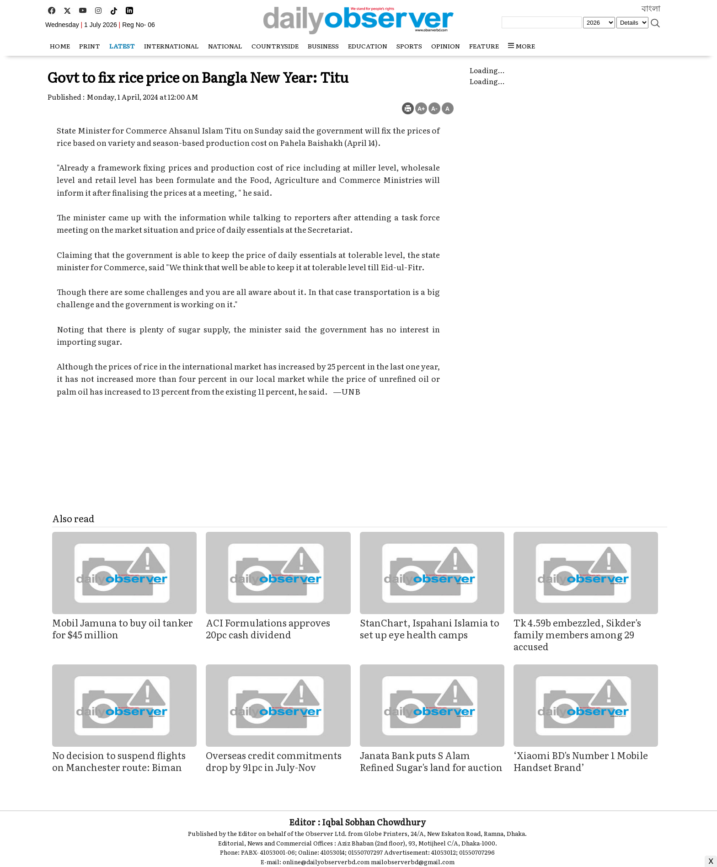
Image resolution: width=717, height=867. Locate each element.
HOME (60, 45)
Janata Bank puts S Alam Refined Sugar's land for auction (431, 761)
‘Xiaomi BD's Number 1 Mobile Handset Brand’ (581, 761)
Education (367, 45)
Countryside (275, 45)
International (171, 45)
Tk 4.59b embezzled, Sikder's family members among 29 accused (577, 634)
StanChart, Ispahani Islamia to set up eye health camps (429, 628)
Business (323, 45)
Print (89, 45)
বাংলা (651, 8)
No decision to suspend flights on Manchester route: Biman (119, 761)
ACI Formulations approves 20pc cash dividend (268, 628)
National (225, 45)
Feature (484, 45)
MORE (521, 45)
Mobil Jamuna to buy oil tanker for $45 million (122, 628)
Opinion (445, 45)
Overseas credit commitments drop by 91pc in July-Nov (274, 761)
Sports (409, 45)
